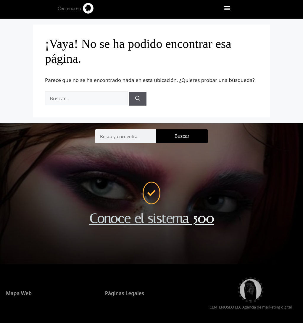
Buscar (182, 136)
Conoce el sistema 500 (151, 218)
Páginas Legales (124, 293)
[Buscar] (137, 99)
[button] (227, 8)
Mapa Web (19, 293)
